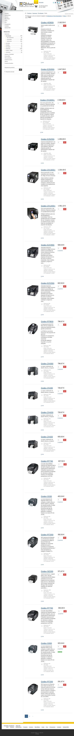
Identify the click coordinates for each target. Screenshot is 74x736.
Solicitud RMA (7, 27)
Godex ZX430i (47, 364)
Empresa (6, 13)
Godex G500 (46, 643)
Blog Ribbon (7, 18)
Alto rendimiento (10, 37)
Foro (6, 22)
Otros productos (8, 57)
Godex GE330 (47, 571)
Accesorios (8, 52)
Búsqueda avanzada (10, 71)
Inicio (7, 727)
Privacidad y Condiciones (9, 725)
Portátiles (8, 45)
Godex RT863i (47, 321)
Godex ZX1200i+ (48, 206)
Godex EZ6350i (47, 69)
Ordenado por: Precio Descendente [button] (55, 16)
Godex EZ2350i (47, 245)
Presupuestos (7, 24)
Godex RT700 (47, 608)
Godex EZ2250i (47, 283)
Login (36, 1)
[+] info (42, 62)
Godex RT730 (47, 461)
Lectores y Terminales (9, 54)
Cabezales (8, 48)
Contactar (7, 26)
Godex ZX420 (47, 437)
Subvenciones (7, 15)
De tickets (8, 43)
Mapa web (18, 725)
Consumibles (7, 56)
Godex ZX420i (47, 412)
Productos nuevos (8, 59)
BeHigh (37, 733)
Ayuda (6, 20)
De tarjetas (8, 46)
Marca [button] (65, 16)
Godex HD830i (47, 22)
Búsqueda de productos (9, 67)
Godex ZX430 (47, 388)
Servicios (6, 17)
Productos (29, 13)
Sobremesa (9, 41)
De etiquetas (40, 13)
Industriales (9, 39)
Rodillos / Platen (9, 50)
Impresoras (7, 34)
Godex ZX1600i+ (47, 100)
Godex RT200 (47, 682)
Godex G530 (46, 496)
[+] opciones (60, 250)
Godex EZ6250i (47, 139)
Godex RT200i (47, 535)
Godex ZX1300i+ (48, 170)
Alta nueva (41, 2)
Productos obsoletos (9, 63)
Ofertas (6, 61)
